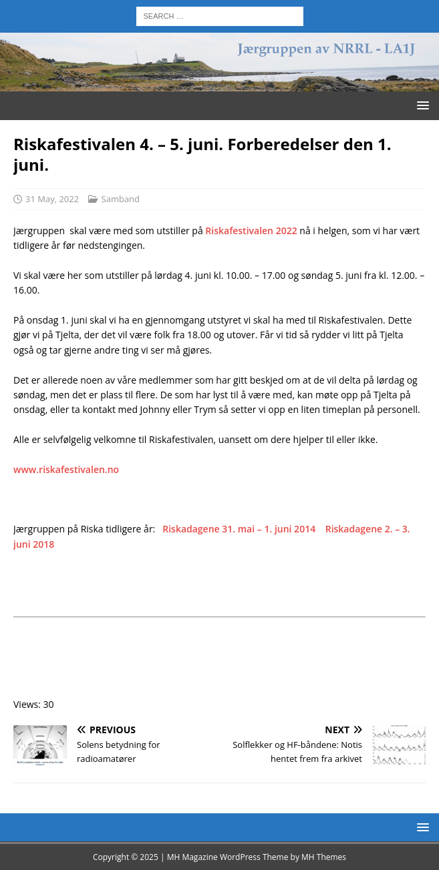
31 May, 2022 (52, 199)
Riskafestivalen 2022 (251, 230)
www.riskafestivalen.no (66, 469)
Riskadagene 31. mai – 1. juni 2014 (238, 528)
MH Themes (323, 857)
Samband (121, 199)
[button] (421, 105)
